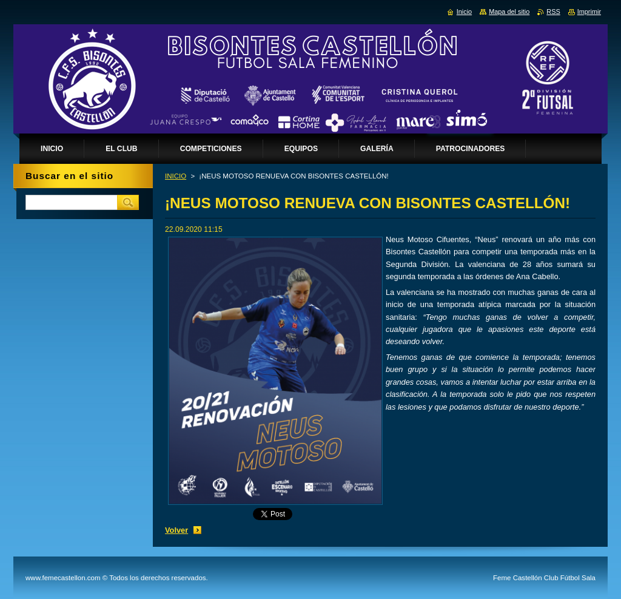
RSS (553, 11)
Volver (176, 530)
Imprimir (589, 11)
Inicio (464, 11)
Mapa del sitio (509, 11)
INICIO (175, 176)
